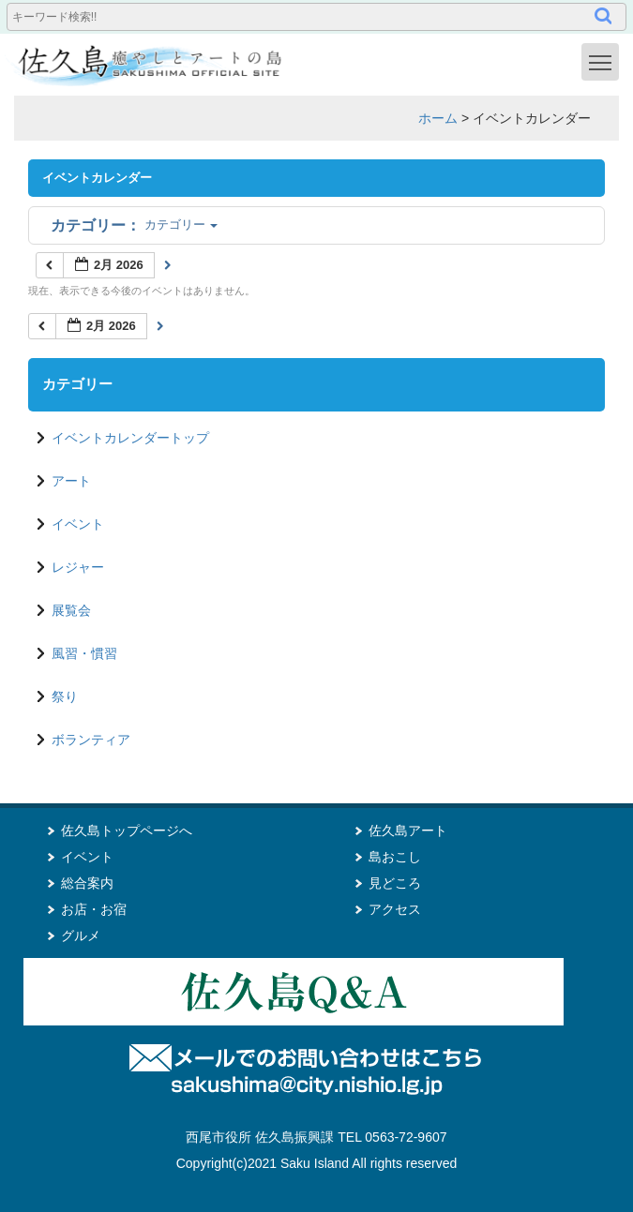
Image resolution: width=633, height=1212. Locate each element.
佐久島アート (408, 830)
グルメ (80, 935)
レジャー (78, 567)
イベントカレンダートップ (130, 437)
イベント (78, 523)
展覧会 (71, 610)
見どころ (395, 882)
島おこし (395, 856)
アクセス (395, 909)
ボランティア (91, 739)
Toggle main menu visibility (604, 60)
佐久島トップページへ (126, 830)
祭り (65, 696)
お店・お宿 (94, 909)
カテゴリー (134, 224)
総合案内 (87, 882)
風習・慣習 (84, 653)
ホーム (438, 118)
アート (71, 480)
